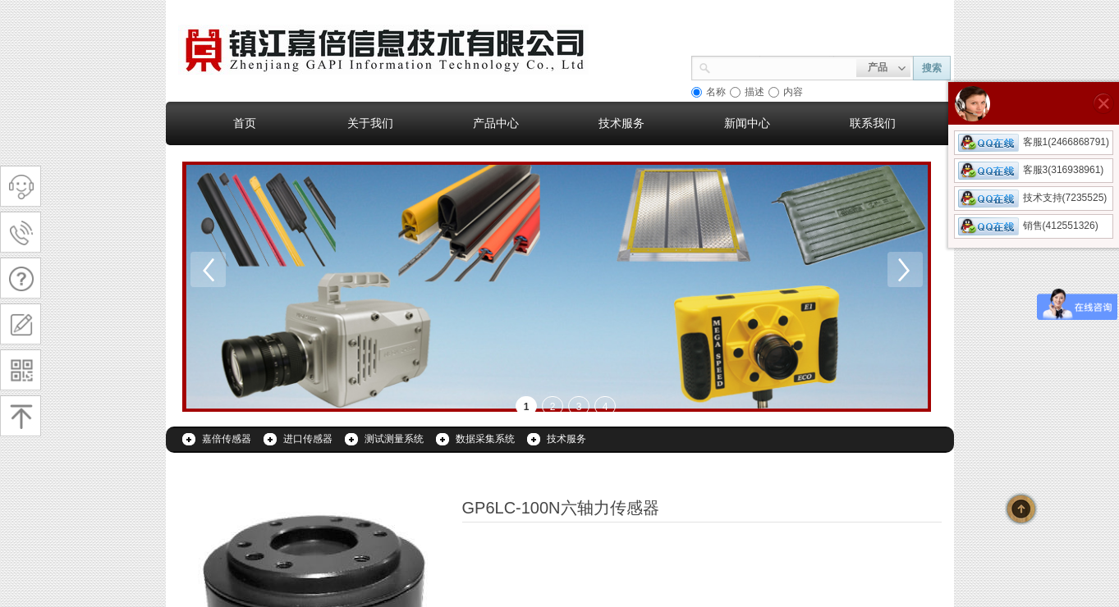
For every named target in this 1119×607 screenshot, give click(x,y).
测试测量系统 (394, 439)
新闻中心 (747, 123)
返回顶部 (1021, 508)
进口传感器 (307, 439)
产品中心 (496, 123)
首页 (244, 123)
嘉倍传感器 (226, 439)
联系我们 (873, 123)
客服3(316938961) (1031, 170)
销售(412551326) (1028, 225)
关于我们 (370, 123)
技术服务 (621, 123)
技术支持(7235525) (1033, 197)
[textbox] (783, 66)
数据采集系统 (485, 439)
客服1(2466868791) (1033, 142)
